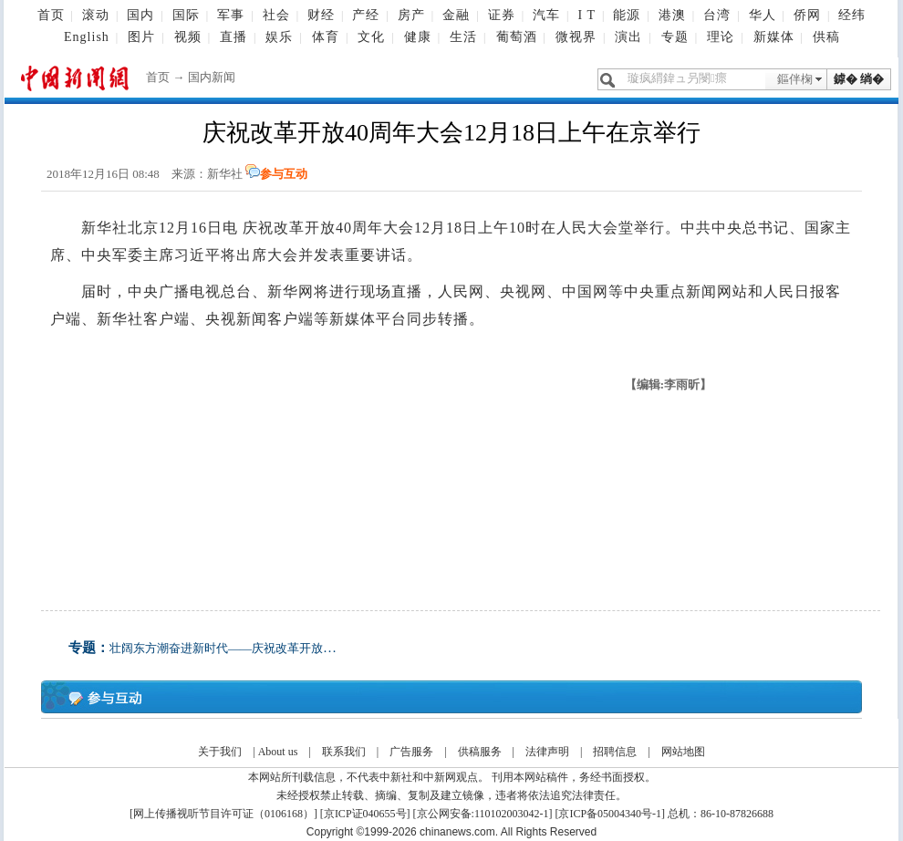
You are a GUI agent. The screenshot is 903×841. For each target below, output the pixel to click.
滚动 (95, 15)
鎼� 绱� (859, 79)
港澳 (672, 15)
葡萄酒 (516, 37)
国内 (140, 15)
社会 (276, 15)
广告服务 (411, 751)
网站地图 (683, 751)
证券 (501, 15)
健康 (417, 37)
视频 (188, 37)
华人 (762, 15)
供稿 (826, 37)
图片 (141, 37)
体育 (325, 37)
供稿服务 (480, 751)
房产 (411, 15)
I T (586, 15)
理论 (720, 37)
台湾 (717, 15)
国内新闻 (211, 77)
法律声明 (547, 751)
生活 (463, 37)
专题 (675, 37)
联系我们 (344, 751)
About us (278, 751)
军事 (230, 15)
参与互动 (283, 174)
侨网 (807, 15)
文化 (371, 37)
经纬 (852, 15)
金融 (456, 15)
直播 (233, 37)
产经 (365, 15)
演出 (628, 37)
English (86, 37)
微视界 (576, 37)
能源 (626, 15)
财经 (321, 15)
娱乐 (279, 37)
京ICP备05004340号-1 (609, 813)
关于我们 (220, 751)
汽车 (546, 15)
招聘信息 (615, 751)
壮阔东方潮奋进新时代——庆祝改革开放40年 (228, 648)
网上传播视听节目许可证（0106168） (223, 813)
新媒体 (773, 37)
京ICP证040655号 (365, 813)
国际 (186, 15)
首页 (51, 15)
